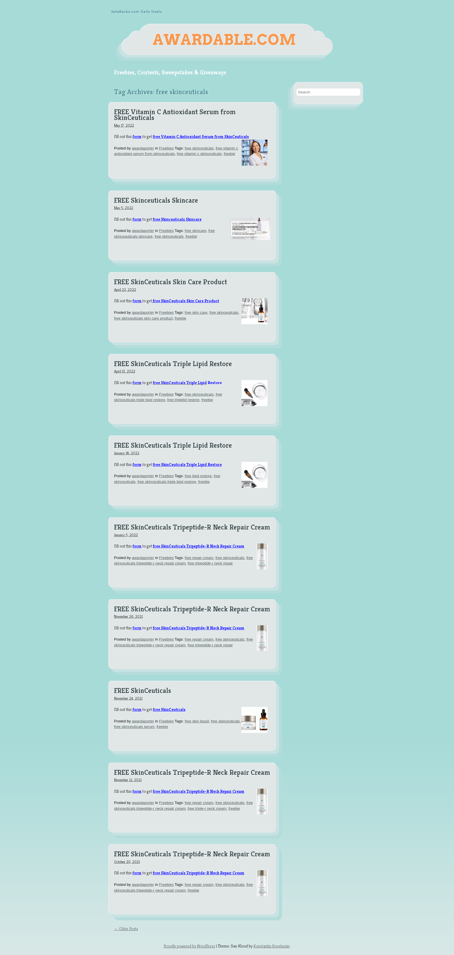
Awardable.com (224, 39)
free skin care (196, 312)
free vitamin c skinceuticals (199, 154)
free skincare (195, 230)
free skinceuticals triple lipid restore (167, 482)
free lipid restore (198, 476)
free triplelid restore (183, 400)
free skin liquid (197, 721)
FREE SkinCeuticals (142, 691)
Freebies (166, 148)
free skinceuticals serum (134, 726)
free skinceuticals (199, 148)
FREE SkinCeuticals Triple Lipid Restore (173, 364)
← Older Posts (126, 928)
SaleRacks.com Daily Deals (136, 11)
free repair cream (199, 558)
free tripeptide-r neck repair (210, 563)
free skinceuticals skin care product (143, 318)
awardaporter (143, 148)
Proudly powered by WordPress (189, 946)
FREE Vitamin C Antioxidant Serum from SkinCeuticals (175, 115)
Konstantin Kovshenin (271, 946)
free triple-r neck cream (207, 808)
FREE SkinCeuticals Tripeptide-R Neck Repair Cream (192, 527)
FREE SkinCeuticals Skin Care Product (170, 282)
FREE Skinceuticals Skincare (156, 201)
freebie (229, 154)
